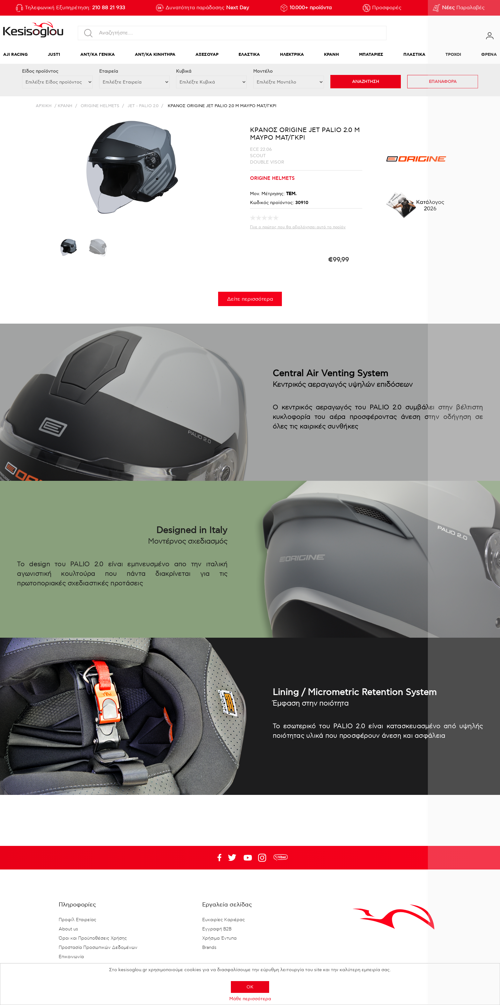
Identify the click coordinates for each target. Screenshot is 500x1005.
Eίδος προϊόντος (40, 71)
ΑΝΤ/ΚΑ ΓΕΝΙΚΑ (97, 54)
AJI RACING (15, 54)
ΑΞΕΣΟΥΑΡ (206, 54)
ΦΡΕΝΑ (489, 54)
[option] (68, 249)
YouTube (232, 857)
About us (68, 929)
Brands (209, 947)
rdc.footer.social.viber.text (281, 857)
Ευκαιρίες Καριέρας (223, 919)
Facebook (216, 857)
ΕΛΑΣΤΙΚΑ (249, 54)
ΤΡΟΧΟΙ (453, 54)
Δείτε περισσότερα (250, 299)
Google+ (263, 857)
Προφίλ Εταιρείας (77, 919)
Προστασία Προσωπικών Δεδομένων (98, 947)
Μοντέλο (263, 71)
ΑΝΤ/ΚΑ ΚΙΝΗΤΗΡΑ (155, 54)
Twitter (247, 857)
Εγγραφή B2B (217, 929)
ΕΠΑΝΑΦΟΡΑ (443, 81)
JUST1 (54, 54)
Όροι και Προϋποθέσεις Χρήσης (93, 938)
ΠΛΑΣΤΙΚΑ (414, 54)
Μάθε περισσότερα (250, 998)
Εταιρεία (108, 71)
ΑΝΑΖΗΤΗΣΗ (365, 81)
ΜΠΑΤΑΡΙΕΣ (371, 54)
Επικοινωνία (71, 956)
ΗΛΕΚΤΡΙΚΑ (292, 54)
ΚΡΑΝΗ (331, 54)
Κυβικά (183, 71)
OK (250, 987)
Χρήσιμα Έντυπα (219, 938)
